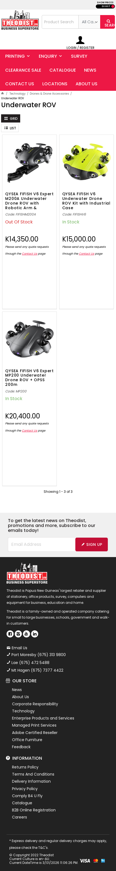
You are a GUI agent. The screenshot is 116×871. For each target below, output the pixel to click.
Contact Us (29, 254)
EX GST (106, 6)
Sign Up (94, 544)
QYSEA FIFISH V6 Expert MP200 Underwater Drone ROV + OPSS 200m (29, 377)
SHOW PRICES (105, 2)
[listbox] (89, 22)
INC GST (112, 6)
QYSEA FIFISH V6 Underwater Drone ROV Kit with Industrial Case (86, 200)
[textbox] (60, 21)
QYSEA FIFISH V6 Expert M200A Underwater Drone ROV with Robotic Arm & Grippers (29, 200)
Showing (58, 491)
